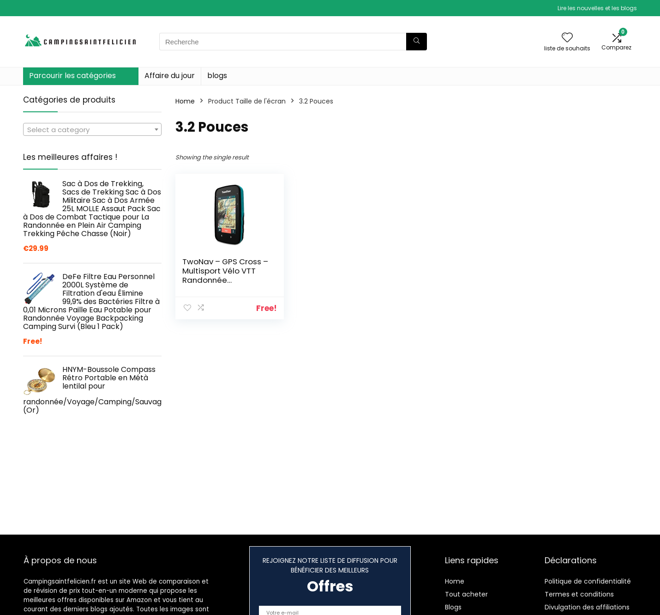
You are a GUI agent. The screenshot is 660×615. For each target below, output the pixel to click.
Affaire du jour (169, 75)
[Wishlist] (567, 38)
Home (185, 101)
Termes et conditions (579, 594)
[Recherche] (416, 41)
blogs (217, 75)
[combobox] (92, 129)
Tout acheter (466, 594)
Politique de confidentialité (588, 581)
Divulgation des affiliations (587, 607)
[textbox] (92, 129)
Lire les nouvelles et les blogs (597, 8)
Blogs (453, 607)
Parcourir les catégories (72, 75)
